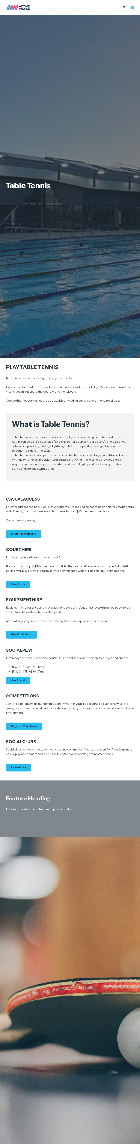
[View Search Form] (124, 7)
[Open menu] (132, 7)
